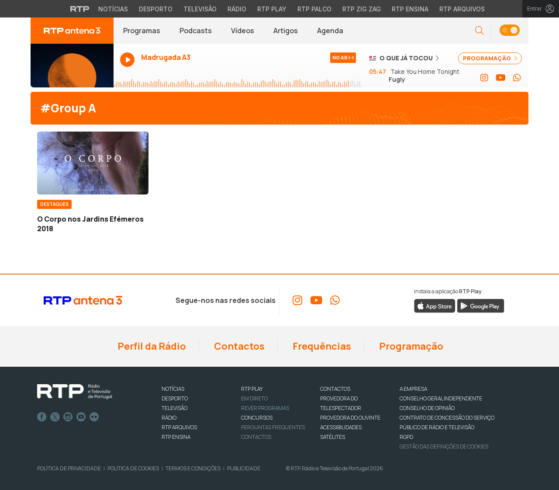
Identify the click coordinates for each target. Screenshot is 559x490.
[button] (479, 30)
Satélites (332, 437)
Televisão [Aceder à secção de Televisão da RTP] (200, 9)
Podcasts (195, 30)
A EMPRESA (413, 389)
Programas (141, 30)
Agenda (330, 30)
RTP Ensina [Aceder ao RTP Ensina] (410, 9)
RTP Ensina (176, 437)
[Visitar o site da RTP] (80, 8)
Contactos (238, 346)
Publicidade (243, 468)
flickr (94, 417)
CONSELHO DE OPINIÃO (427, 408)
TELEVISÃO (174, 408)
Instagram (68, 417)
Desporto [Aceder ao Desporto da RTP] (156, 9)
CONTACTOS (335, 389)
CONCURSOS (257, 417)
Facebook (42, 417)
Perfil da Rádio (151, 346)
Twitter (55, 417)
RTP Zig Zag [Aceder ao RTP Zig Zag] (361, 9)
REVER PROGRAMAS (265, 408)
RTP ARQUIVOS (179, 427)
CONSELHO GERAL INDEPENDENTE (441, 398)
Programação (410, 346)
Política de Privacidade (69, 468)
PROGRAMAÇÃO (490, 58)
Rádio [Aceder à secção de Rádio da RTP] (237, 9)
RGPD (406, 437)
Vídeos (242, 30)
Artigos (285, 30)
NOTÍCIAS (173, 389)
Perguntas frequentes (273, 427)
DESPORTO (175, 398)
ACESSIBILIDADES (341, 427)
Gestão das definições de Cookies (444, 446)
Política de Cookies (133, 468)
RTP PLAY (252, 389)
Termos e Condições (193, 468)
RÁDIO (169, 417)
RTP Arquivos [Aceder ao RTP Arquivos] (462, 9)
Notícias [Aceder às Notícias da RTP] (113, 9)
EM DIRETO (254, 398)
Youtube (81, 417)
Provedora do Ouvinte (350, 417)
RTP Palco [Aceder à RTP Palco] (314, 9)
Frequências (321, 346)
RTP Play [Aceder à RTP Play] (271, 9)
